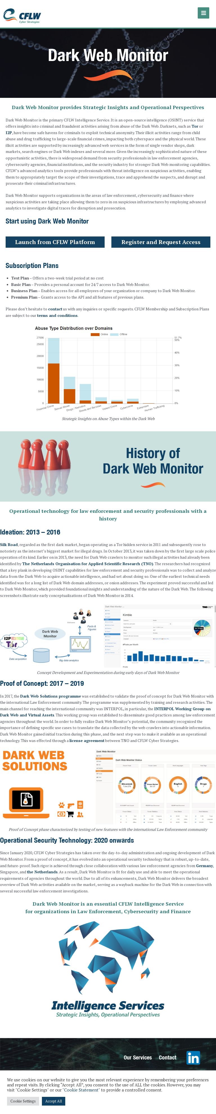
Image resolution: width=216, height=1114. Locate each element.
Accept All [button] (53, 1101)
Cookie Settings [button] (23, 1101)
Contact (167, 1053)
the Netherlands (42, 868)
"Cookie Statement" (81, 1090)
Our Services (138, 1053)
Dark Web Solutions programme (50, 692)
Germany (204, 861)
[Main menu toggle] (204, 12)
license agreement (86, 736)
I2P (9, 128)
